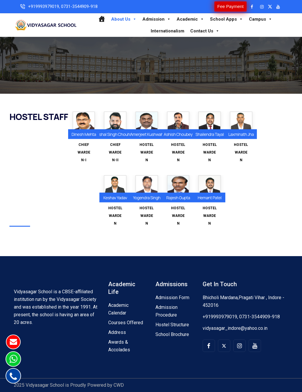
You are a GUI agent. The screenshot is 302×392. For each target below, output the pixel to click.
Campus (260, 19)
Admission (156, 19)
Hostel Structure (172, 324)
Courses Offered (125, 322)
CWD (119, 385)
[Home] (101, 19)
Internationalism (167, 31)
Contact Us (204, 31)
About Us (124, 19)
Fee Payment (230, 6)
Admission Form (172, 297)
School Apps (226, 19)
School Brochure (172, 334)
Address (117, 332)
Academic (190, 19)
